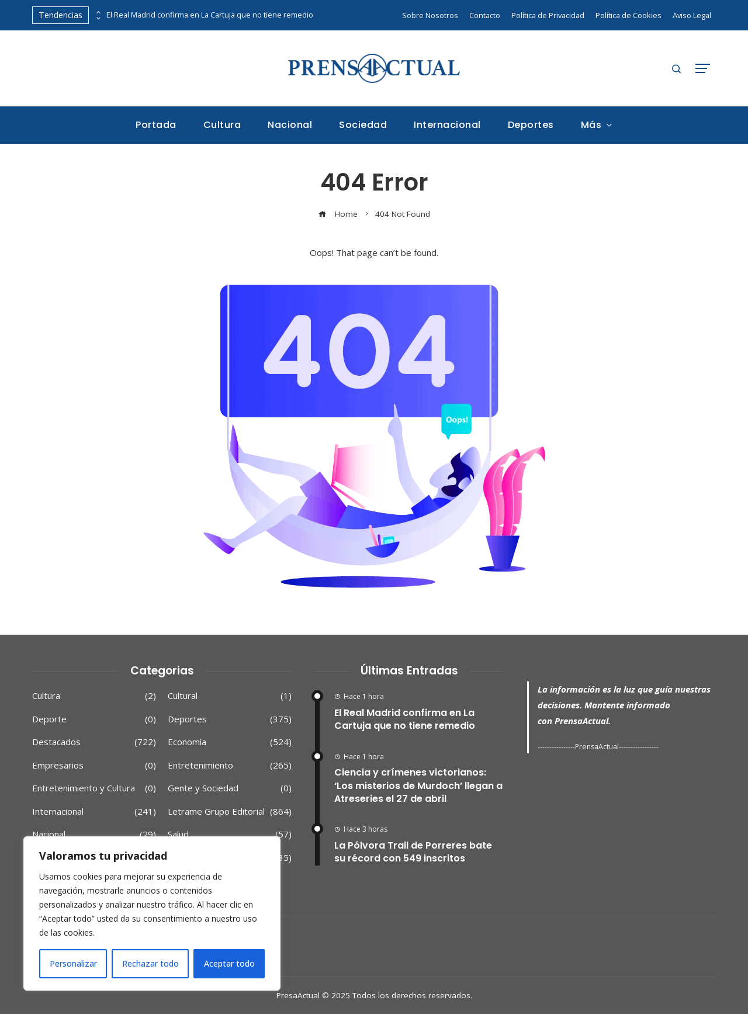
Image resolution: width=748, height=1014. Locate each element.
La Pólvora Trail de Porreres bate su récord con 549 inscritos (413, 852)
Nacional (94, 834)
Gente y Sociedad (230, 788)
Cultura (94, 696)
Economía (230, 742)
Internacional (94, 812)
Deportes (230, 719)
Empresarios (94, 765)
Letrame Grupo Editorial (230, 812)
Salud (230, 834)
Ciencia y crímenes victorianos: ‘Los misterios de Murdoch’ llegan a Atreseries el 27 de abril (418, 785)
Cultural (230, 696)
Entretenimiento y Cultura (94, 788)
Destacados (94, 742)
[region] (151, 913)
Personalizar (73, 963)
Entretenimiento (230, 765)
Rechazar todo (150, 963)
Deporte (94, 719)
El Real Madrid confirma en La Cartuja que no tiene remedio (209, 15)
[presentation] (98, 12)
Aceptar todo (229, 963)
